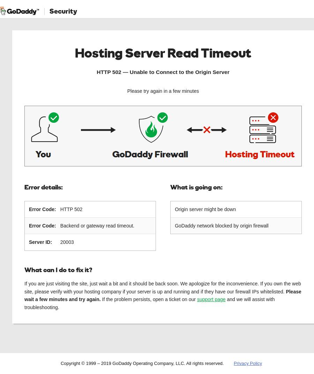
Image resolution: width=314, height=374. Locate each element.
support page (211, 299)
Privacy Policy (248, 363)
